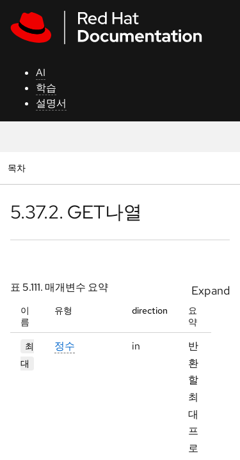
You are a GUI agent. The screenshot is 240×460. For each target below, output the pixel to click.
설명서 (51, 103)
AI (40, 72)
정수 (64, 346)
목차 (18, 168)
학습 (46, 88)
